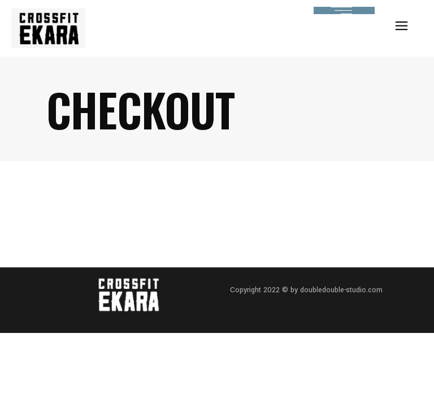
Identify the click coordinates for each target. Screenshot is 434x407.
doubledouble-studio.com (341, 290)
